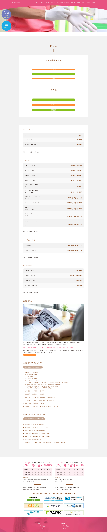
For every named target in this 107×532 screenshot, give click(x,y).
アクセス (87, 4)
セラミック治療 (66, 520)
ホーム (38, 4)
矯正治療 (60, 4)
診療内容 (66, 4)
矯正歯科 (64, 522)
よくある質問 (80, 4)
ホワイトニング (45, 4)
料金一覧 (73, 4)
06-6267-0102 (30, 469)
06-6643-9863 (62, 469)
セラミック (54, 4)
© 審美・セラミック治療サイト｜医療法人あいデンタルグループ (53, 530)
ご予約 (93, 4)
